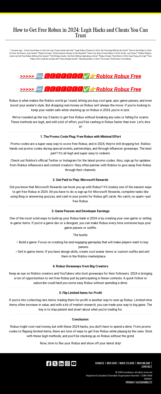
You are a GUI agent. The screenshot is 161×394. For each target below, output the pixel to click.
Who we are (143, 363)
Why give (112, 363)
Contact (147, 366)
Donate (99, 363)
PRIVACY (130, 382)
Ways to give (126, 363)
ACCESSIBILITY (144, 382)
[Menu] (15, 2)
